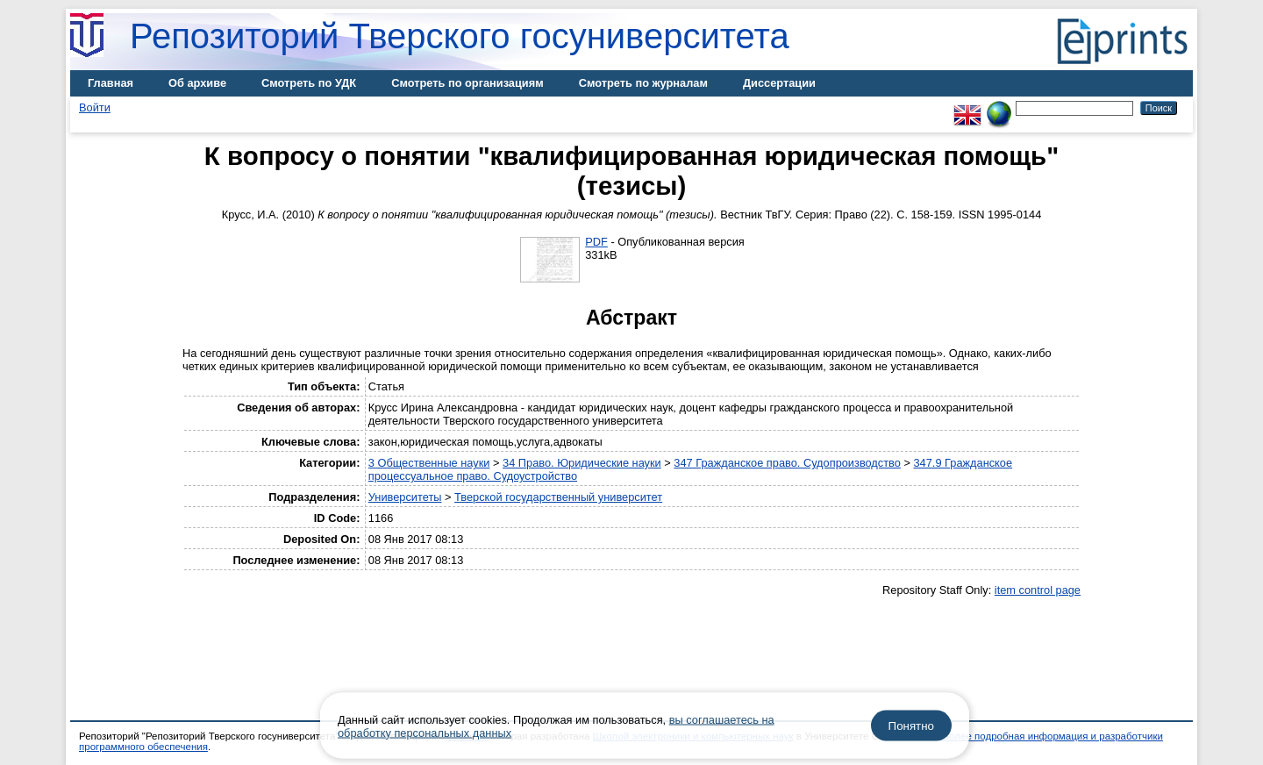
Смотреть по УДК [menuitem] (308, 82)
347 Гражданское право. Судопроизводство (787, 462)
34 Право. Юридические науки (582, 462)
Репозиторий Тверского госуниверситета (459, 36)
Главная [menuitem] (110, 82)
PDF (596, 241)
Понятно (911, 726)
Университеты (405, 497)
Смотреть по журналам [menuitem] (643, 82)
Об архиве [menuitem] (197, 82)
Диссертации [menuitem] (779, 82)
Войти (95, 107)
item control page (1038, 590)
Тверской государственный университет (558, 497)
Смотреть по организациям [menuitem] (467, 82)
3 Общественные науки (429, 462)
